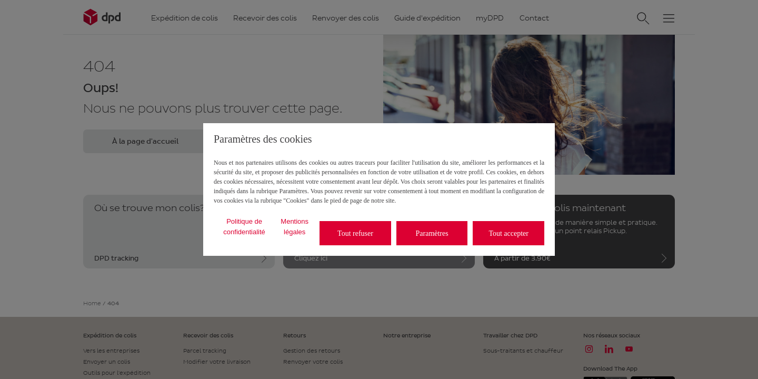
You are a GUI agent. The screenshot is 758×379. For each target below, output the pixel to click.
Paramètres (432, 233)
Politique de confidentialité (244, 226)
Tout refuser (355, 233)
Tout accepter (508, 233)
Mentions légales (294, 226)
